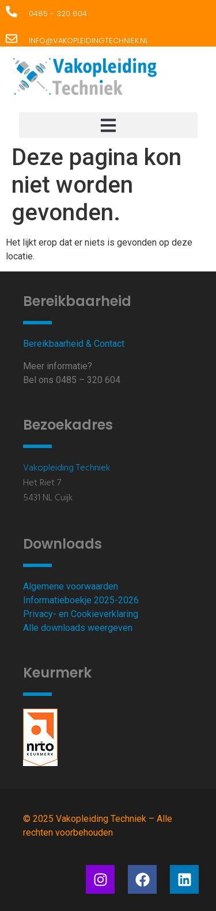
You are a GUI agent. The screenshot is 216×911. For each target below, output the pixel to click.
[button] (108, 125)
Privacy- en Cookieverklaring (80, 613)
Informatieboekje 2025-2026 (81, 600)
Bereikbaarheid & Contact (73, 343)
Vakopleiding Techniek (66, 468)
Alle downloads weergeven (77, 627)
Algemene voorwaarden (70, 586)
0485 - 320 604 (58, 13)
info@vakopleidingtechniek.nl (88, 40)
